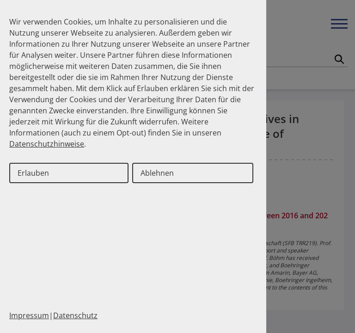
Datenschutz (75, 315)
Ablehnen (157, 173)
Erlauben (33, 173)
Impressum (29, 315)
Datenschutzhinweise (46, 144)
